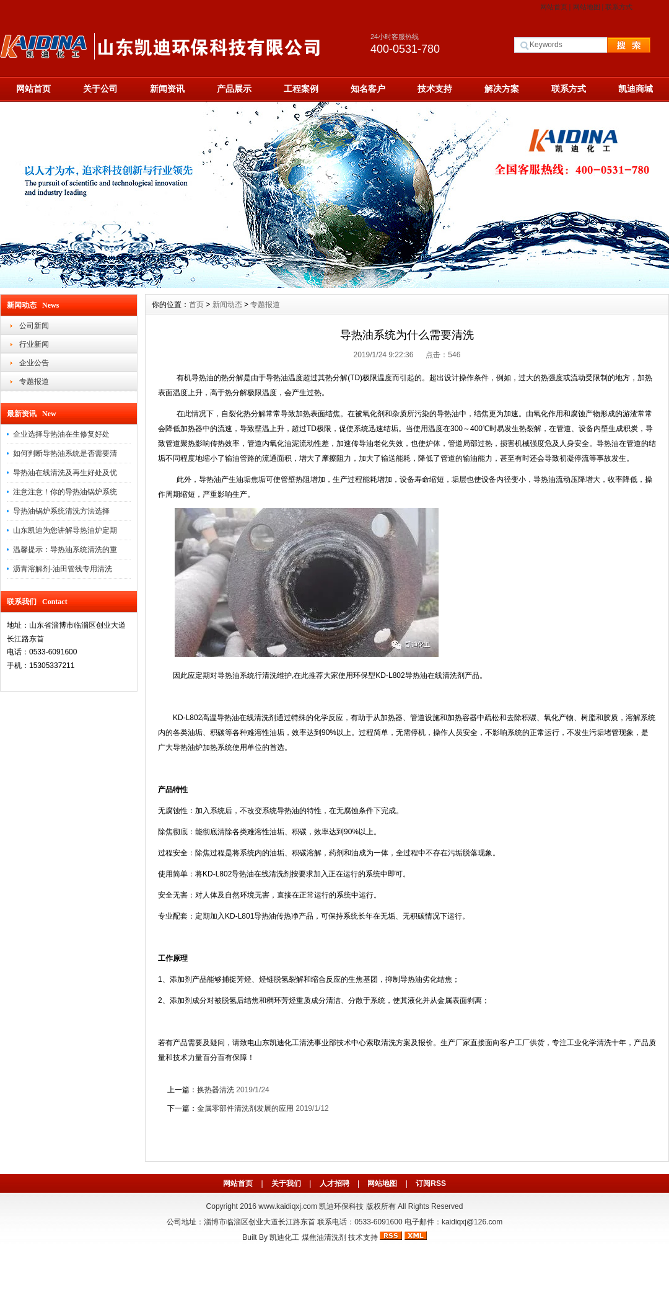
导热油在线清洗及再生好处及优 (65, 472)
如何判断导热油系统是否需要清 (65, 453)
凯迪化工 (284, 1237)
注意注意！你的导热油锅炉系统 (65, 492)
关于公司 (100, 89)
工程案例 (301, 89)
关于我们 (286, 1183)
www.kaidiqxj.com (287, 1206)
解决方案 (501, 89)
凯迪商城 (635, 89)
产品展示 (234, 89)
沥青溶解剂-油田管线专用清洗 (62, 568)
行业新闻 (34, 344)
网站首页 (553, 7)
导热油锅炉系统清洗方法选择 (61, 511)
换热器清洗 (215, 1089)
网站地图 (586, 7)
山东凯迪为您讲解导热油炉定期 (65, 530)
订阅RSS (431, 1183)
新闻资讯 (167, 89)
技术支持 (435, 89)
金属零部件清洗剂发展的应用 (246, 1108)
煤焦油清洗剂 (324, 1237)
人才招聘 (334, 1183)
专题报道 (34, 381)
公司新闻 (34, 325)
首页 (196, 304)
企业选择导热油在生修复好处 (61, 434)
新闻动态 (227, 304)
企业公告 (34, 363)
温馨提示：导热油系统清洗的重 (65, 549)
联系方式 (618, 7)
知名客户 (368, 89)
